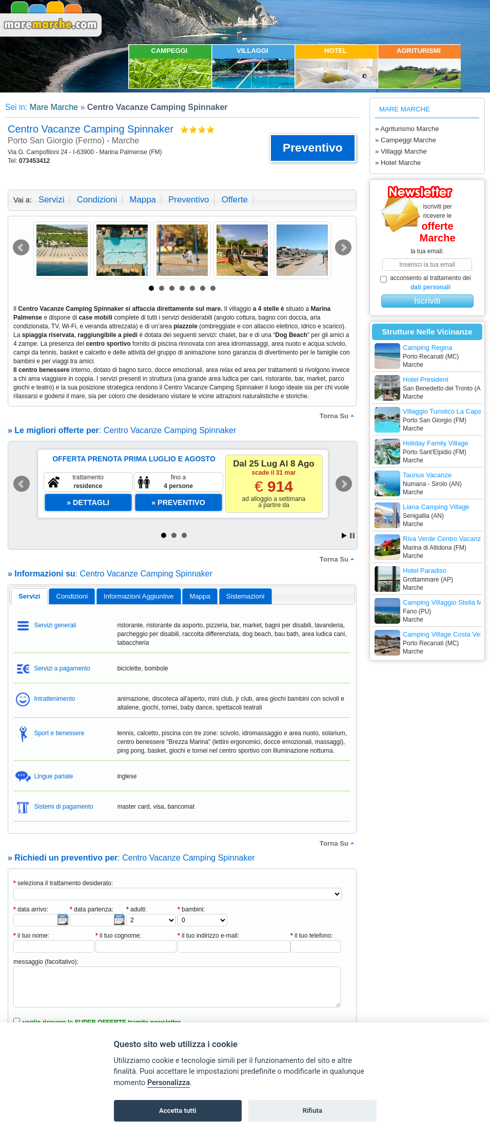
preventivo (188, 199)
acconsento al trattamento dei (425, 282)
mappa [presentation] (199, 596)
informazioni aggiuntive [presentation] (138, 596)
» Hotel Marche (398, 162)
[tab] (29, 596)
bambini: (191, 909)
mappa (142, 199)
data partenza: (91, 909)
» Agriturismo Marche (407, 129)
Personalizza (168, 1082)
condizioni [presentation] (72, 596)
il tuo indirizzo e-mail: (208, 935)
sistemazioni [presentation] (245, 596)
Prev (21, 247)
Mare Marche (54, 107)
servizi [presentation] (29, 596)
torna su (338, 416)
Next (343, 247)
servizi (51, 199)
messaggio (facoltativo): (46, 961)
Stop (352, 535)
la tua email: (427, 251)
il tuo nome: (31, 935)
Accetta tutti (178, 1110)
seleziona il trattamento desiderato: (63, 883)
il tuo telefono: (311, 935)
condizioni (97, 199)
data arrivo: (30, 909)
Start (344, 535)
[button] (313, 148)
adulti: (136, 909)
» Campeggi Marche (405, 140)
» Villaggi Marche (401, 151)
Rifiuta (312, 1110)
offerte (235, 199)
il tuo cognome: (118, 935)
